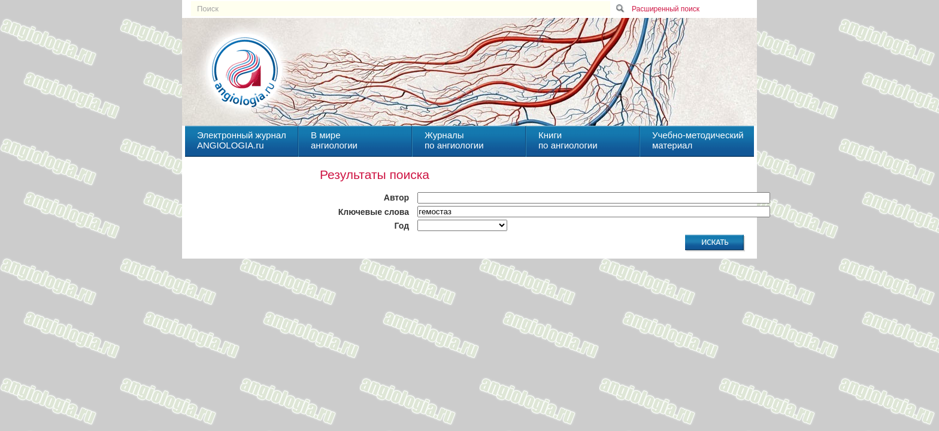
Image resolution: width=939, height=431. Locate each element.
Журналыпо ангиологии (454, 140)
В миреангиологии (334, 140)
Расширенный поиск (665, 9)
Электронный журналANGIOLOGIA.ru (241, 140)
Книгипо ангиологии (568, 140)
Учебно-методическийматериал (698, 140)
